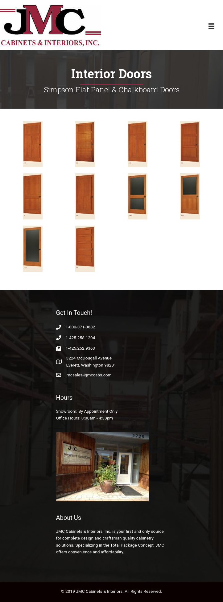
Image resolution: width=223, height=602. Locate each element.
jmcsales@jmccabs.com (89, 374)
